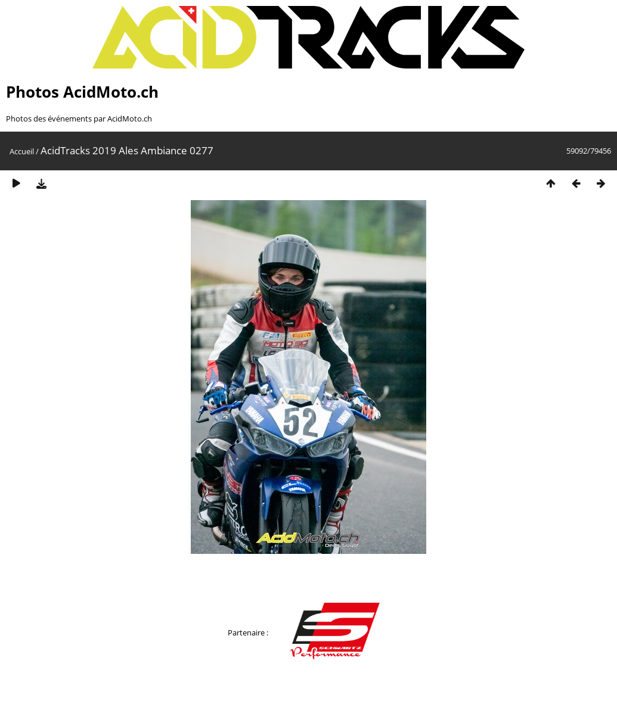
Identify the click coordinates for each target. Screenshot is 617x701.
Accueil (22, 151)
